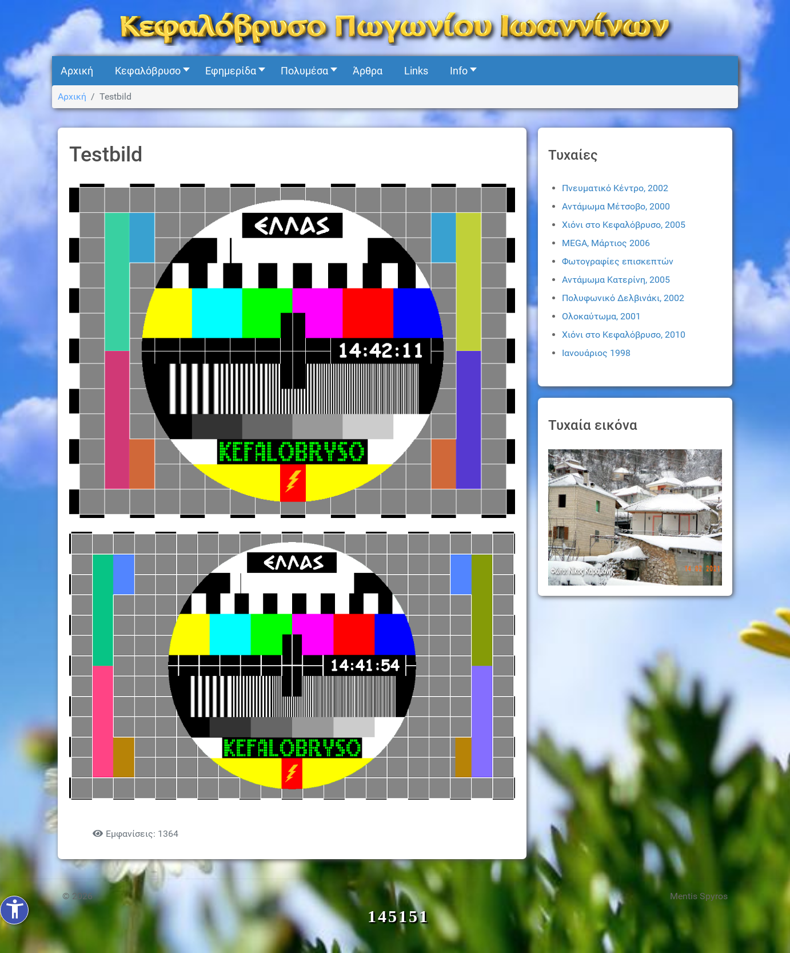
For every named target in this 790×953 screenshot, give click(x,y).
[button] (149, 70)
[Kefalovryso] (395, 27)
